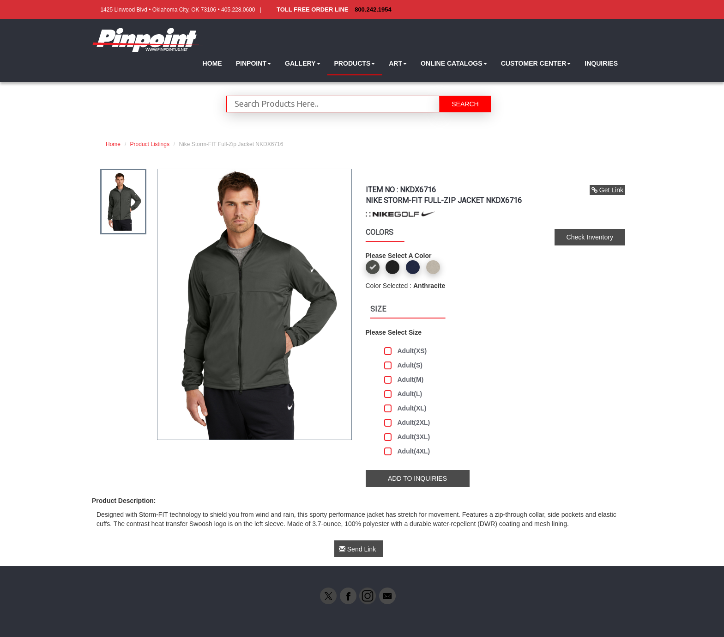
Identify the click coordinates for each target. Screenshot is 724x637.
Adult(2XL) (407, 422)
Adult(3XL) (407, 437)
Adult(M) (404, 379)
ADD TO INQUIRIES (417, 478)
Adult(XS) (405, 351)
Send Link (357, 549)
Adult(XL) (405, 408)
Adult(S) (403, 365)
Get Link (607, 190)
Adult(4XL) (407, 451)
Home (113, 144)
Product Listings (149, 144)
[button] (253, 63)
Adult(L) (403, 394)
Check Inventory (590, 237)
